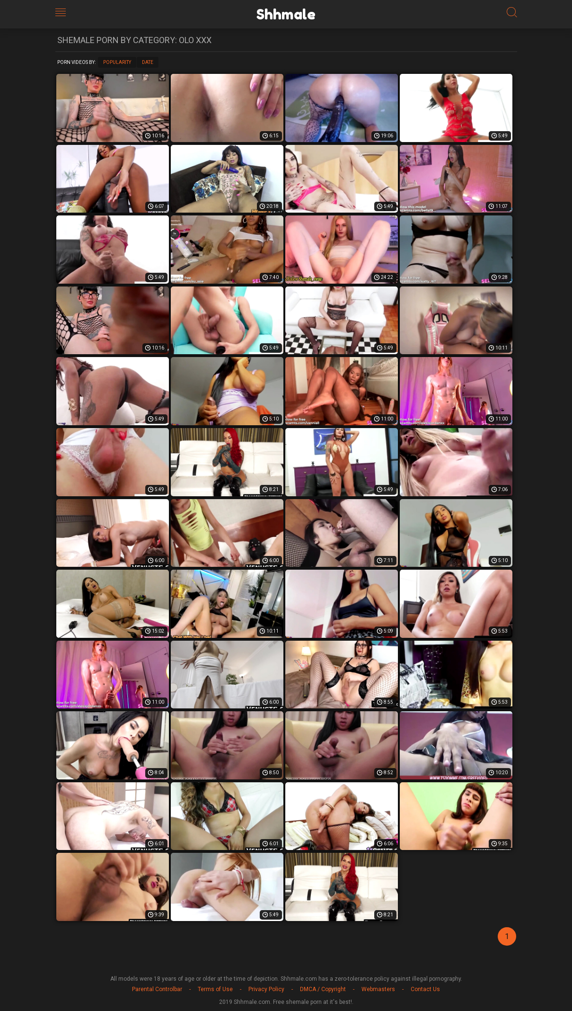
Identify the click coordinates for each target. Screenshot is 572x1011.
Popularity (117, 62)
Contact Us (425, 989)
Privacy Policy (266, 989)
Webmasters (378, 989)
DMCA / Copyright (323, 989)
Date (147, 62)
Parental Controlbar (157, 989)
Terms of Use (215, 989)
